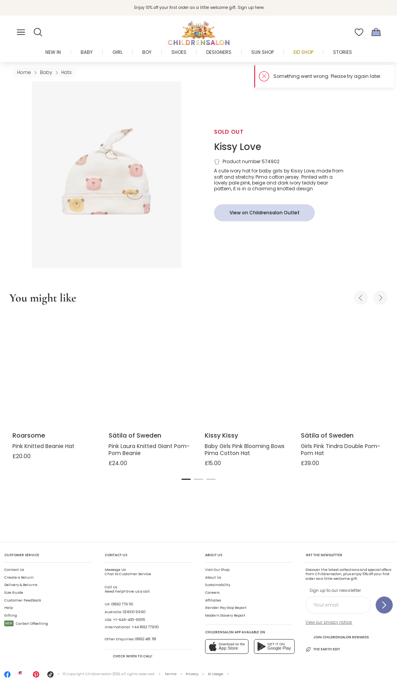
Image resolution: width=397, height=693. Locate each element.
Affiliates (213, 600)
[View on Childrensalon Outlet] (264, 212)
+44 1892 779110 (145, 627)
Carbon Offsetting (26, 623)
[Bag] (376, 32)
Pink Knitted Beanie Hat (43, 446)
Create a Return (19, 577)
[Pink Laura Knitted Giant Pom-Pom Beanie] (150, 369)
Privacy (192, 674)
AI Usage (215, 674)
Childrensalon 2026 (102, 674)
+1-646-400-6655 (129, 619)
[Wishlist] (359, 32)
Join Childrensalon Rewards (337, 637)
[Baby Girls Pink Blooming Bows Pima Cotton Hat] (247, 369)
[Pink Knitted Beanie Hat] (54, 369)
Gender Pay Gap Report (226, 607)
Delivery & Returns (20, 585)
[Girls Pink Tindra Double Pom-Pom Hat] (343, 369)
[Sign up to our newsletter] (384, 605)
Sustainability (217, 585)
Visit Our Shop (217, 569)
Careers (212, 592)
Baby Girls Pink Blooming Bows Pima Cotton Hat (245, 450)
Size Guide (13, 592)
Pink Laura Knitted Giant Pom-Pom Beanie (149, 450)
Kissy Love (237, 146)
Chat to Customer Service (128, 572)
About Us (213, 577)
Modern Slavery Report (225, 615)
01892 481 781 (145, 639)
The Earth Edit (323, 649)
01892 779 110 (122, 604)
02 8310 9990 (134, 612)
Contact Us (14, 569)
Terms (170, 674)
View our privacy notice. (329, 622)
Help (8, 607)
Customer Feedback (22, 600)
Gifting (10, 615)
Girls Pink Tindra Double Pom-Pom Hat (340, 450)
